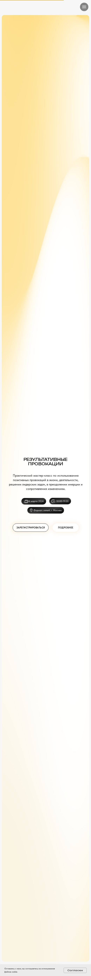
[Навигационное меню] (84, 7)
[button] (31, 103)
